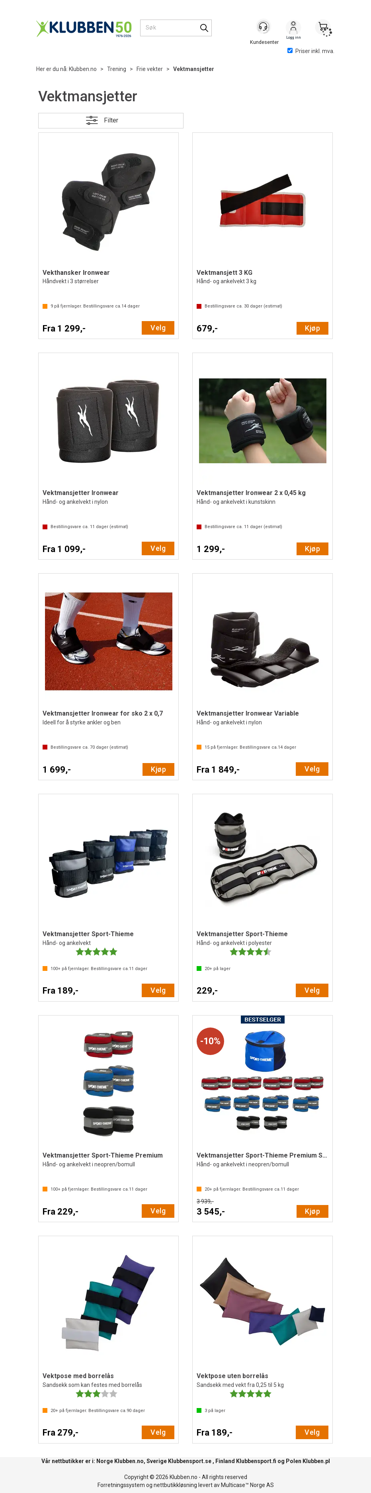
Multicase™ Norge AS (247, 1485)
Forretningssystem (121, 1485)
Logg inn (293, 28)
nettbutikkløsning (175, 1485)
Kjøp (312, 328)
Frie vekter (150, 69)
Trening (116, 69)
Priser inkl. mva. (310, 51)
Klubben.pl (316, 1461)
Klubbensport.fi (256, 1461)
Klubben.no (83, 69)
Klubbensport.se (189, 1461)
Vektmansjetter (193, 69)
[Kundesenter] (264, 27)
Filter (111, 120)
